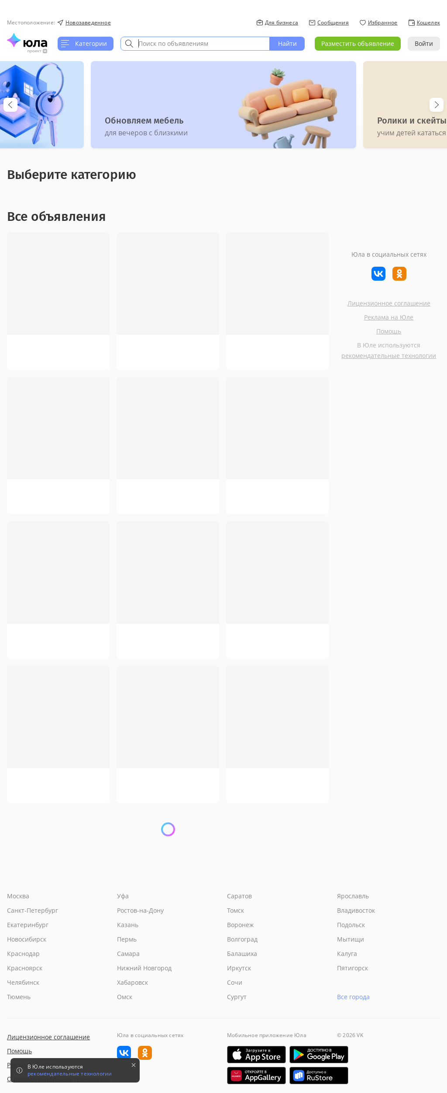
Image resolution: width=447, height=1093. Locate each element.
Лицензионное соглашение (388, 303)
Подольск (351, 925)
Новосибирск (26, 939)
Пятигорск (352, 968)
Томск (235, 910)
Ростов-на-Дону (140, 910)
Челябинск (23, 982)
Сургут (237, 997)
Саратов (239, 896)
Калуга (347, 953)
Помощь (388, 331)
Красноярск (24, 968)
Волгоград (242, 939)
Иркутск (239, 968)
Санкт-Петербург (32, 910)
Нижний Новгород (144, 968)
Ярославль (353, 896)
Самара (128, 953)
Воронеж (240, 925)
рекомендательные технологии (388, 355)
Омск (124, 997)
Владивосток (356, 910)
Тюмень (19, 997)
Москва (18, 896)
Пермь (127, 939)
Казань (127, 925)
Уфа (123, 896)
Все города (353, 997)
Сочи (234, 982)
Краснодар (23, 953)
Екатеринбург (27, 925)
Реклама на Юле (388, 317)
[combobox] (195, 44)
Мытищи (350, 939)
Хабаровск (132, 982)
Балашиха (242, 953)
